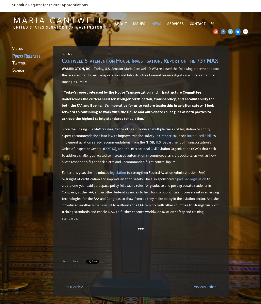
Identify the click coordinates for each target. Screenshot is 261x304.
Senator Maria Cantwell (57, 23)
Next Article (74, 286)
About (121, 23)
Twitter (19, 63)
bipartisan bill (102, 205)
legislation (118, 172)
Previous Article (204, 286)
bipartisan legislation (190, 179)
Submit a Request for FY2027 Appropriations (50, 4)
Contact (198, 23)
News (156, 23)
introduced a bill (199, 135)
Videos (17, 48)
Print (65, 261)
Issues (139, 23)
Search (18, 70)
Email (76, 261)
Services (175, 23)
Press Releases (26, 55)
